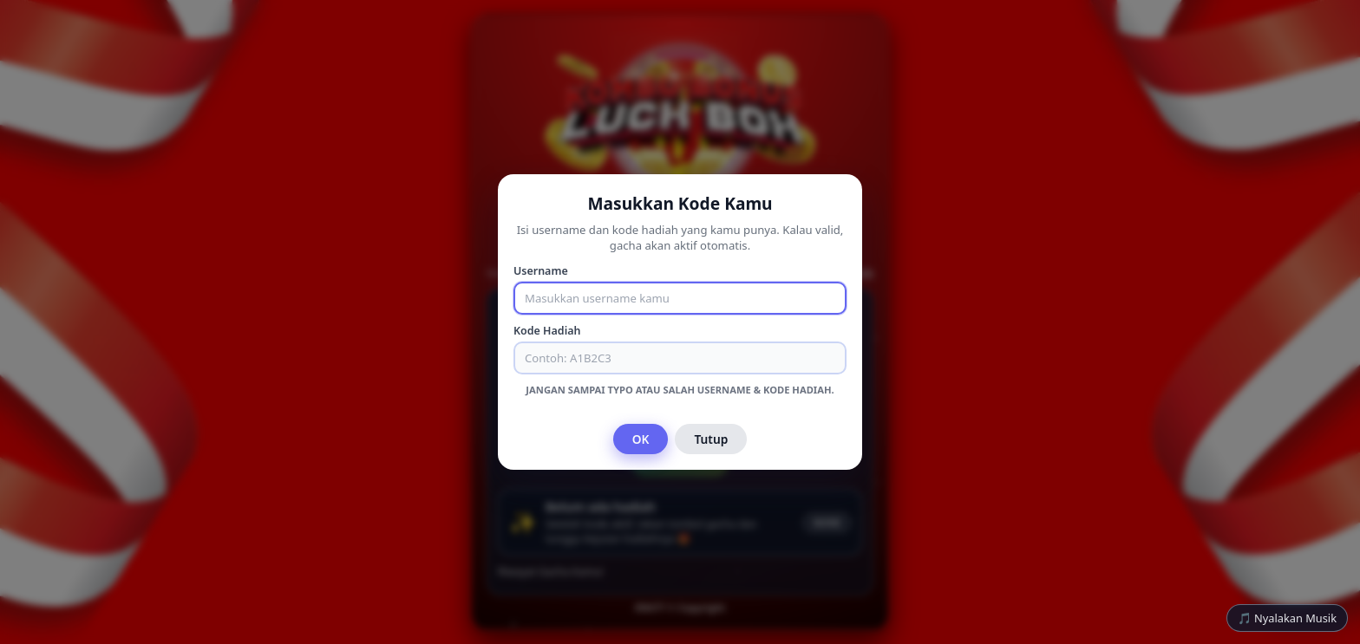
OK (641, 439)
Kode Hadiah (546, 330)
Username (540, 270)
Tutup (711, 439)
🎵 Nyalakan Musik (1287, 618)
